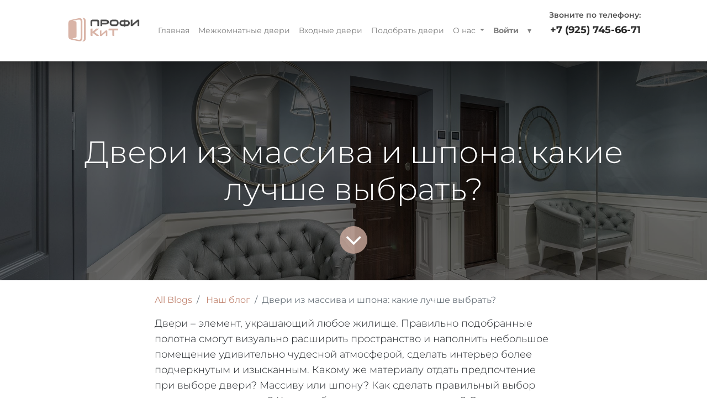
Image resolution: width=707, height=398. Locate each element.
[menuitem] (174, 30)
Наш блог (228, 300)
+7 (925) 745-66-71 (595, 30)
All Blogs (173, 300)
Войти (506, 30)
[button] (529, 30)
